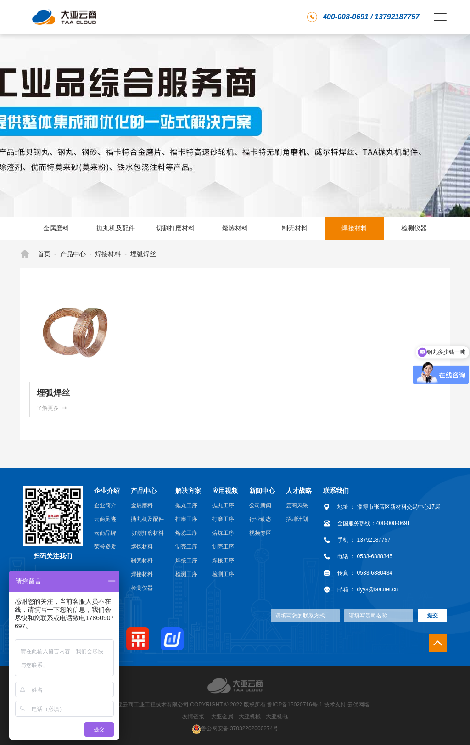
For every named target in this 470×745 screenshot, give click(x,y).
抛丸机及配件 (115, 228)
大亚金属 (222, 716)
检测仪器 (414, 228)
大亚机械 (250, 716)
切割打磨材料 (175, 228)
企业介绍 (107, 490)
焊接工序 (186, 560)
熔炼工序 (186, 533)
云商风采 (297, 505)
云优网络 (358, 704)
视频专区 (260, 533)
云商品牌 (105, 533)
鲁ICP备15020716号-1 (294, 704)
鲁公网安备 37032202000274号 (240, 728)
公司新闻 (260, 505)
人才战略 (299, 490)
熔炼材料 (235, 228)
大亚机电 (277, 716)
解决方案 (188, 490)
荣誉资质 (105, 546)
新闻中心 (262, 490)
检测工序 (186, 574)
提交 (432, 615)
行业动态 (260, 519)
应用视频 (225, 490)
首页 (35, 254)
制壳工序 (186, 546)
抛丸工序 (186, 505)
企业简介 (105, 505)
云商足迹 (105, 519)
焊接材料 (354, 228)
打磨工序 (186, 519)
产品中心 (73, 254)
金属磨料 (56, 228)
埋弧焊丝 (143, 254)
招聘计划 (297, 519)
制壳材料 (295, 228)
